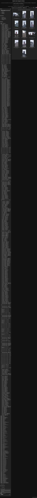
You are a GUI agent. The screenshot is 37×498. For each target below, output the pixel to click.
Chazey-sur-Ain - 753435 (5, 137)
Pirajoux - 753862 (4, 284)
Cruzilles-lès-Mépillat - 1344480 (6, 156)
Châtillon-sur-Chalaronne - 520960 (6, 128)
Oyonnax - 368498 (4, 271)
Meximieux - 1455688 (4, 234)
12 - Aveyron (3, 421)
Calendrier (3, 19)
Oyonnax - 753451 (4, 275)
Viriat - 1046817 (4, 407)
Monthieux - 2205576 (4, 247)
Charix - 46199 (4, 123)
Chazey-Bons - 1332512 (5, 131)
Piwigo (36, 497)
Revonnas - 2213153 (4, 297)
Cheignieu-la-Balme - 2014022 (6, 138)
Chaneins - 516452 (4, 121)
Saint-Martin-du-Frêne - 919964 (6, 344)
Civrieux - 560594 (4, 140)
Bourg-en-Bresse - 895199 (5, 102)
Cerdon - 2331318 (4, 111)
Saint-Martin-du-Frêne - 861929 (6, 343)
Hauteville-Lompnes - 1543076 (6, 181)
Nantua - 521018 (4, 257)
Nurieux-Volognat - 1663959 (5, 260)
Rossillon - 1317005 (4, 299)
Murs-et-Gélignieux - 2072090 (5, 255)
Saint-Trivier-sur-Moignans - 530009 (6, 367)
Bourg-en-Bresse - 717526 (5, 100)
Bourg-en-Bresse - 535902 (5, 92)
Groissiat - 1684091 (4, 176)
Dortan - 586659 (4, 162)
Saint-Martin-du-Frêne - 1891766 (6, 341)
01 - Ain (16, 7)
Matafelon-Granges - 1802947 (6, 231)
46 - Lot (3, 442)
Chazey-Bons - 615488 (5, 135)
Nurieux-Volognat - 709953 (5, 264)
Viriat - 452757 (4, 410)
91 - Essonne (3, 477)
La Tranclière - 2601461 (5, 203)
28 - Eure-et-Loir (4, 430)
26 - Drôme (3, 429)
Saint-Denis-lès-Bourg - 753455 (6, 316)
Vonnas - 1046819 (4, 414)
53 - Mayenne (3, 446)
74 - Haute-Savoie (4, 458)
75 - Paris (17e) (3, 463)
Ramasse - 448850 (4, 292)
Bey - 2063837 (4, 76)
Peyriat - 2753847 (4, 25)
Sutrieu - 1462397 (4, 378)
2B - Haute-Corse (4, 432)
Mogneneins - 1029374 (5, 241)
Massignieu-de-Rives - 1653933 (6, 230)
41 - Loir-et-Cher (4, 439)
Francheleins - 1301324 (5, 168)
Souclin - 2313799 (4, 377)
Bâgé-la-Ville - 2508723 (5, 52)
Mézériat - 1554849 (4, 237)
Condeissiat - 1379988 (5, 144)
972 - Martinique (4, 480)
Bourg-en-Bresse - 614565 (5, 94)
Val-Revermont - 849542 (5, 393)
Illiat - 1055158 (4, 185)
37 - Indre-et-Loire (4, 437)
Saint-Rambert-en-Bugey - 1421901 (6, 354)
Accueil (13, 7)
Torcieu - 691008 (4, 389)
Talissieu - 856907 (4, 380)
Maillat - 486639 (4, 221)
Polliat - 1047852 (4, 285)
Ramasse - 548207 (4, 293)
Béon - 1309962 (4, 73)
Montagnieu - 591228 (4, 246)
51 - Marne (3, 445)
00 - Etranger (3, 23)
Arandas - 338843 (4, 45)
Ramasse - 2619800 (4, 291)
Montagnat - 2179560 (4, 243)
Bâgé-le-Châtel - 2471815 (5, 53)
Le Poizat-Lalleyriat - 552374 (5, 210)
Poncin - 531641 (4, 287)
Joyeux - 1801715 (4, 194)
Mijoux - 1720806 (4, 238)
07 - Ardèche (3, 418)
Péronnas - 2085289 (4, 279)
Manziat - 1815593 (4, 223)
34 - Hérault (3, 435)
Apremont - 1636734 (4, 41)
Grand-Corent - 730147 (5, 171)
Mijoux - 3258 (3, 239)
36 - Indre (3, 436)
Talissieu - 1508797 (4, 379)
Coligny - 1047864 (4, 141)
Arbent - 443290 (4, 47)
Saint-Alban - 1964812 (5, 301)
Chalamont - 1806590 (4, 116)
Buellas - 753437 (4, 109)
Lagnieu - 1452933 (4, 204)
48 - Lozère (3, 443)
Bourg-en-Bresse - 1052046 (5, 80)
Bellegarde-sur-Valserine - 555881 (6, 55)
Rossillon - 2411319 (4, 300)
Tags (2, 11)
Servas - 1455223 (4, 371)
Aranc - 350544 (4, 44)
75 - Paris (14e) (3, 461)
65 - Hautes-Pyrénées (4, 452)
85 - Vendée (3, 474)
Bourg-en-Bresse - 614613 (5, 99)
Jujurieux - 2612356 (4, 197)
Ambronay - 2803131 (4, 27)
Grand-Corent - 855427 (5, 172)
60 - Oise (3, 449)
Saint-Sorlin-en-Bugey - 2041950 (6, 28)
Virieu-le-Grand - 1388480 (5, 413)
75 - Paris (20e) (3, 465)
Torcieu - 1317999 (4, 387)
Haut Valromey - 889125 (5, 179)
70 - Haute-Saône (4, 455)
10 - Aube (3, 420)
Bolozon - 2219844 (4, 78)
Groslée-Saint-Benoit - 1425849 (6, 177)
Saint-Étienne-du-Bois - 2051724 (6, 327)
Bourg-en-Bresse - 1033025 (5, 79)
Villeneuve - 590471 (4, 404)
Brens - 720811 (4, 107)
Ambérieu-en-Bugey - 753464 (5, 36)
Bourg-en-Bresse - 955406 (5, 104)
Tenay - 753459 (4, 384)
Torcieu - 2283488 (4, 388)
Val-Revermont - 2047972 (5, 392)
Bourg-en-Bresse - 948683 (5, 103)
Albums (1, 21)
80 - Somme (3, 472)
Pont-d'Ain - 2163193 (4, 289)
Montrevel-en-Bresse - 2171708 (6, 252)
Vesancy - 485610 (4, 397)
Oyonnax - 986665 (4, 277)
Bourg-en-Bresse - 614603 (5, 96)
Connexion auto (3, 493)
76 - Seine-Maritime (4, 469)
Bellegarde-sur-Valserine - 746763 (6, 59)
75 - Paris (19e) (3, 464)
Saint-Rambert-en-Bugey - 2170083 (6, 355)
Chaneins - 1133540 (4, 120)
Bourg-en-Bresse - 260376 (5, 89)
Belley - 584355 (4, 66)
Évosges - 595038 (4, 165)
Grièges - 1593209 (4, 174)
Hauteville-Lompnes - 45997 (5, 182)
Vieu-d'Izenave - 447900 (5, 398)
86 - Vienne (3, 475)
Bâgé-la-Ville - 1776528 (5, 50)
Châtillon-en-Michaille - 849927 (6, 124)
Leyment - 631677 (4, 216)
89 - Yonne (3, 476)
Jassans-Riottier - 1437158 (5, 190)
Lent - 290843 (3, 213)
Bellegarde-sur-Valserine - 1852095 (6, 54)
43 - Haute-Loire (4, 440)
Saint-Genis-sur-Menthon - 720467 (6, 332)
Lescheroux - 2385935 (5, 215)
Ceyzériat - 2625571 (4, 113)
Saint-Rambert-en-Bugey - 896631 (6, 363)
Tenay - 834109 (4, 385)
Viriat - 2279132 (4, 409)
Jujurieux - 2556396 (4, 196)
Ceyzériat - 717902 (4, 114)
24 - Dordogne (3, 428)
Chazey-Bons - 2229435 (5, 134)
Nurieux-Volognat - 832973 (5, 265)
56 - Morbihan (3, 447)
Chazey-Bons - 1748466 (5, 132)
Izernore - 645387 (4, 189)
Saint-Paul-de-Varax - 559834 (5, 352)
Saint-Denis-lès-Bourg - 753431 (6, 315)
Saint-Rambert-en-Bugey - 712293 (6, 358)
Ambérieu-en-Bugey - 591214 (5, 35)
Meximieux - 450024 (4, 235)
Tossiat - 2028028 (4, 390)
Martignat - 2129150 (4, 228)
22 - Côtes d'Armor (4, 427)
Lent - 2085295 (4, 212)
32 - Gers (3, 434)
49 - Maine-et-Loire (4, 444)
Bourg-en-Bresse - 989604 (5, 105)
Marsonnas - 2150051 (4, 226)
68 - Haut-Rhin (3, 454)
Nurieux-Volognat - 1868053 (5, 261)
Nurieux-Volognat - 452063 (5, 263)
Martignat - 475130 (4, 229)
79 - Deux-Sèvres (4, 471)
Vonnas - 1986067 (4, 415)
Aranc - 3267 (3, 43)
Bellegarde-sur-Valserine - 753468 (6, 60)
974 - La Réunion (4, 481)
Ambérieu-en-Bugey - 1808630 (6, 33)
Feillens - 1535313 (4, 166)
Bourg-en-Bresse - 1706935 (5, 83)
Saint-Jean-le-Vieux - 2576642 (6, 337)
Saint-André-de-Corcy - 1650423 (6, 303)
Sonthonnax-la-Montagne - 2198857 (6, 374)
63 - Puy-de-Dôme (4, 451)
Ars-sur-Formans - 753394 (5, 48)
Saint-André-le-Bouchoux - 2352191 (6, 307)
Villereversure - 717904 (5, 405)
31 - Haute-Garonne (4, 433)
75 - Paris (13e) (3, 460)
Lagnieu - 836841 (4, 206)
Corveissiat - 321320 (4, 153)
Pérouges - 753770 (4, 282)
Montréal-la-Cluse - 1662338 (5, 248)
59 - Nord (3, 448)
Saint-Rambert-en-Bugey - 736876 (6, 359)
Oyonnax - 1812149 (4, 270)
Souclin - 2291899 (4, 376)
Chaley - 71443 (4, 118)
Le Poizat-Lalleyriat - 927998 (5, 211)
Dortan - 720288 (4, 163)
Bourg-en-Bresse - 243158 (5, 88)
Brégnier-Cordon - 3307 (5, 106)
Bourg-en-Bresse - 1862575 (5, 84)
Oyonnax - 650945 (4, 273)
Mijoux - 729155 (4, 240)
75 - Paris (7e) (3, 467)
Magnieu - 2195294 (4, 219)
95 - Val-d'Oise (3, 479)
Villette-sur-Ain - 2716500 (5, 29)
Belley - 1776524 (4, 64)
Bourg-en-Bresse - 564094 (5, 93)
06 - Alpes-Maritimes (4, 417)
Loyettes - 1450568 (4, 217)
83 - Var (3, 473)
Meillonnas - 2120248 (4, 233)
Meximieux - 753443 (4, 236)
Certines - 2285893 (4, 112)
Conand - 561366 (4, 143)
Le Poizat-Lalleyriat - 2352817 (5, 209)
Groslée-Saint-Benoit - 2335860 (6, 178)
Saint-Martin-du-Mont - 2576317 (6, 345)
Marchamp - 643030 (4, 224)
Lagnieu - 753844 (4, 205)
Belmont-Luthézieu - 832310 (5, 70)
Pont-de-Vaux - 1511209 (5, 290)
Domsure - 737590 (4, 161)
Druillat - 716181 (4, 164)
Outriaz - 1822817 (4, 268)
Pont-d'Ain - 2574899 (4, 30)
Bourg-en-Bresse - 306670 (5, 90)
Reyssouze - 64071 (4, 298)
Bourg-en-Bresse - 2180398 (5, 87)
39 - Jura (3, 438)
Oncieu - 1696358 (4, 266)
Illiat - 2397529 (4, 186)
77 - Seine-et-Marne (4, 470)
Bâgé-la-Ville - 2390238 (5, 51)
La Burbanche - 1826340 (5, 202)
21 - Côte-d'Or (3, 426)
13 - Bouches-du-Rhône (5, 422)
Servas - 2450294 (4, 372)
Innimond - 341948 (4, 187)
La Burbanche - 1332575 (5, 201)
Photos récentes (4, 17)
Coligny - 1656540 (4, 142)
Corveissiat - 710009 (4, 154)
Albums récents (4, 18)
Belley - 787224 (4, 67)
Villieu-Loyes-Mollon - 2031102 (6, 406)
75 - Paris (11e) (3, 459)
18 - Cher (3, 425)
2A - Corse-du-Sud (4, 431)
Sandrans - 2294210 (4, 370)
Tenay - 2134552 (4, 383)
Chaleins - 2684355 (4, 117)
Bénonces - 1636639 (4, 71)
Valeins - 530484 (4, 394)
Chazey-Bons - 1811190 (5, 133)
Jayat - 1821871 (4, 191)
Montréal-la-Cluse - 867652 (5, 251)
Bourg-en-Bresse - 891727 (5, 101)
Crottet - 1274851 (4, 155)
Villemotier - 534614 (4, 402)
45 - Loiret (3, 441)
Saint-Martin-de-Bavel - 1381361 (6, 340)
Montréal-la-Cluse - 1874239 (5, 249)
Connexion (3, 487)
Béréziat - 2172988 (4, 74)
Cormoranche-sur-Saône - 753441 (6, 152)
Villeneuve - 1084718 (4, 403)
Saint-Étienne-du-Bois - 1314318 (6, 324)
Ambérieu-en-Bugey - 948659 (5, 37)
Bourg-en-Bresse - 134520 (5, 81)
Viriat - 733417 (4, 411)
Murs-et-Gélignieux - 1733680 (5, 254)
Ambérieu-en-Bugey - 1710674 (6, 32)
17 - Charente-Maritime (4, 424)
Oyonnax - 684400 (4, 274)
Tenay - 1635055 (4, 382)
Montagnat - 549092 (4, 245)
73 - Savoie (3, 457)
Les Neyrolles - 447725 (5, 214)
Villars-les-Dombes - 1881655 (5, 399)
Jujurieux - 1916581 (4, 195)
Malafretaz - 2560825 (4, 222)
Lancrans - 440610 (4, 207)
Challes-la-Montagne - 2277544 (6, 119)
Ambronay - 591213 (4, 40)
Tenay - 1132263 (4, 381)
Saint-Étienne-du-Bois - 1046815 (6, 323)
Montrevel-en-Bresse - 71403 (5, 253)
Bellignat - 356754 (4, 69)
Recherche (3, 12)
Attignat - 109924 (4, 49)
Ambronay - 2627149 (4, 39)
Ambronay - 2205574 (4, 38)
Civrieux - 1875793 (4, 139)
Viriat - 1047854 (4, 408)
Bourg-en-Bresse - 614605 (5, 97)
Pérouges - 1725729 (4, 281)
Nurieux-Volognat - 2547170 (5, 262)
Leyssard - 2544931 (4, 26)
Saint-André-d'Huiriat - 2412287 (6, 302)
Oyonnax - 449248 (4, 272)
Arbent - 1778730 (4, 46)
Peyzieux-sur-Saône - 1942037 (6, 283)
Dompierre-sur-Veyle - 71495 (5, 160)
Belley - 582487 (4, 65)
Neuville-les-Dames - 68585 (5, 258)
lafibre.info (27, 6)
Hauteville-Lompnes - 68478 (5, 183)
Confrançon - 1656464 (5, 145)
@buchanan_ (22, 6)
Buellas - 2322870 (4, 108)
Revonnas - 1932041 (4, 296)
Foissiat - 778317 (4, 167)
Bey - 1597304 (4, 75)
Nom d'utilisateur (3, 489)
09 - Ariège (3, 419)
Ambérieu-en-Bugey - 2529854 (6, 34)
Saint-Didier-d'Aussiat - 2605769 (6, 318)
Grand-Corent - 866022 (5, 173)
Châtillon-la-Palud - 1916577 (5, 126)
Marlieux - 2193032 (4, 225)
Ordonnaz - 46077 (4, 267)
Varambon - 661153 (4, 395)
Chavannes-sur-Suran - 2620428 (6, 129)
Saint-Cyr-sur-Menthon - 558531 (6, 312)
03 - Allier (3, 416)
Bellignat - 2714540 (4, 24)
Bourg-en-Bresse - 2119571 (5, 86)
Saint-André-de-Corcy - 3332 (5, 306)
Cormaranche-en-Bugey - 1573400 (6, 147)
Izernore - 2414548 (4, 188)
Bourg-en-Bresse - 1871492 (5, 85)
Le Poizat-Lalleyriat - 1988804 (5, 208)
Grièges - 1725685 (4, 175)
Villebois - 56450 (4, 401)
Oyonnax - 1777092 (4, 269)
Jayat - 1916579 (4, 192)
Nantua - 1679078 (4, 256)
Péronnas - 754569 (4, 280)
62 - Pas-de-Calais (4, 450)
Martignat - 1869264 (4, 227)
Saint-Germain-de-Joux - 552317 (6, 334)
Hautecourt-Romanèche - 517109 (6, 180)
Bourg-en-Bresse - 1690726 (5, 82)
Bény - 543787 (4, 72)
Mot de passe (2, 491)
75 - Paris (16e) (3, 462)
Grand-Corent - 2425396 (5, 170)
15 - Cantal (3, 423)
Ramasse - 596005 (4, 294)
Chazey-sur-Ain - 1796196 (5, 136)
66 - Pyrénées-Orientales (5, 453)
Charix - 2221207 (4, 122)
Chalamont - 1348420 (4, 115)
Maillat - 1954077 (4, 220)
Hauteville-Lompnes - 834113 (5, 184)
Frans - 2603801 (4, 169)
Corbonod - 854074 (4, 146)
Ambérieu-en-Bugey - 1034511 (6, 31)
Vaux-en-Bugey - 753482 (5, 396)
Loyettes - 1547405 (4, 218)
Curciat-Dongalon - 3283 (5, 157)
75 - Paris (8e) (3, 468)
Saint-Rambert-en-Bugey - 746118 (6, 360)
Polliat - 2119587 (4, 286)
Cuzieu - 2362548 (4, 158)
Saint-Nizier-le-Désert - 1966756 (6, 349)
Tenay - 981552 (4, 386)
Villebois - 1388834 (4, 400)
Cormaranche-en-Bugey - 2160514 (6, 148)
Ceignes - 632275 (4, 110)
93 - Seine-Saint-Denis (4, 478)
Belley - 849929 (4, 68)
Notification (3, 13)
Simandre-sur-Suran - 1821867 (6, 373)
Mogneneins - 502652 (4, 242)
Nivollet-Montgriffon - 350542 (5, 259)
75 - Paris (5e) (3, 466)
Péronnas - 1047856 (4, 278)
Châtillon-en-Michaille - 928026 (6, 125)
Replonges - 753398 (4, 295)
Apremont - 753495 (4, 42)
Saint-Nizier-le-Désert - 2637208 (6, 350)
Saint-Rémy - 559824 (4, 364)
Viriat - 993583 (4, 412)
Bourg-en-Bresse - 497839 (5, 91)
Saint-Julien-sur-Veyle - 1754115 (6, 338)
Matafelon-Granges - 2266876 (6, 232)
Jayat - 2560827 (4, 193)
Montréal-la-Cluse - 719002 (5, 250)
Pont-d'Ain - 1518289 (4, 288)
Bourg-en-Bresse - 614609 (5, 98)
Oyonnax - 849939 (4, 276)
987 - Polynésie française (5, 482)
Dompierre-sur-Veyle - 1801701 (6, 159)
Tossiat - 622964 (4, 391)
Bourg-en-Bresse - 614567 (5, 95)
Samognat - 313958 (4, 369)
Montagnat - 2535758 (4, 244)
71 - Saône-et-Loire (4, 456)
